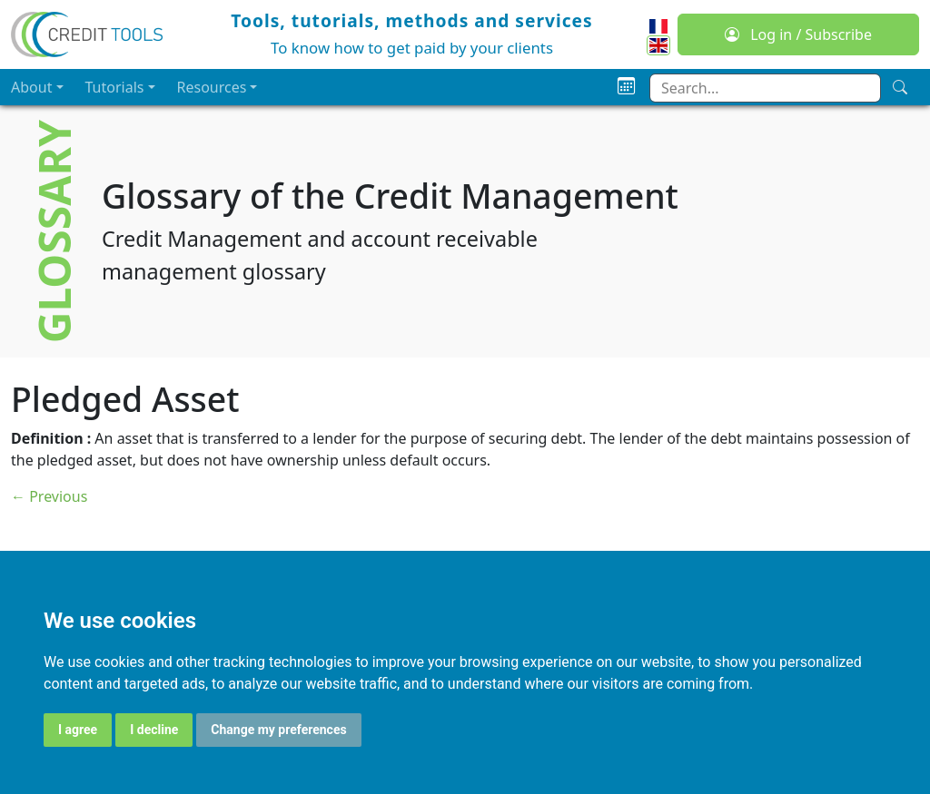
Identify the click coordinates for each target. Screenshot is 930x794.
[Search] (900, 87)
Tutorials (114, 87)
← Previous (49, 496)
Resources (212, 87)
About (31, 87)
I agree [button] (77, 729)
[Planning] (626, 87)
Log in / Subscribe (798, 34)
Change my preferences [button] (278, 729)
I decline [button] (154, 729)
